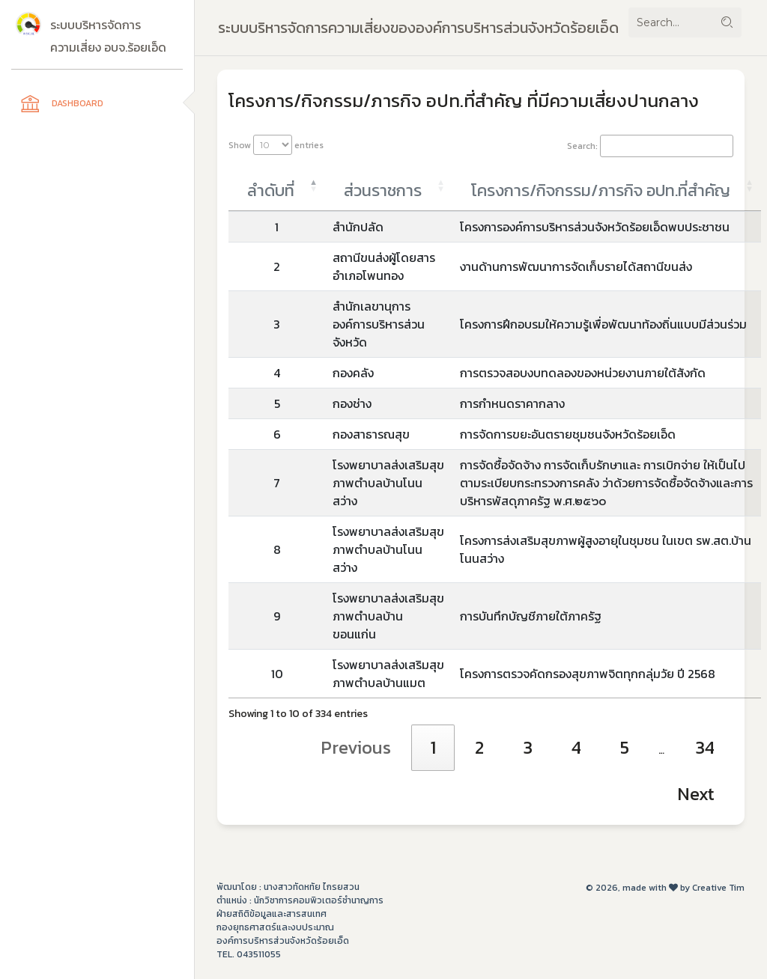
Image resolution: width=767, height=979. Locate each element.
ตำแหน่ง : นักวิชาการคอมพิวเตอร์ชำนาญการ (300, 900)
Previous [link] (356, 747)
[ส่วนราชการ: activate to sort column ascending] (388, 186)
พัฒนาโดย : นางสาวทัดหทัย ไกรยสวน (288, 887)
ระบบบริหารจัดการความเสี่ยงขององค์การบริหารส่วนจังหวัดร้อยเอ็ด (418, 27)
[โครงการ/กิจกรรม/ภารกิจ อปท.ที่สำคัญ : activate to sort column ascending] (606, 186)
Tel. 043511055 (248, 954)
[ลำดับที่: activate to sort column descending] (276, 186)
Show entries (276, 145)
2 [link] (479, 747)
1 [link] (433, 747)
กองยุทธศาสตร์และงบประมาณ (275, 927)
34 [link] (705, 747)
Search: (650, 146)
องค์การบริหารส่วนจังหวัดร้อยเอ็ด (282, 941)
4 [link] (576, 747)
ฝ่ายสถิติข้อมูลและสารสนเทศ (271, 914)
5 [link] (624, 747)
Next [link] (696, 794)
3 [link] (528, 747)
